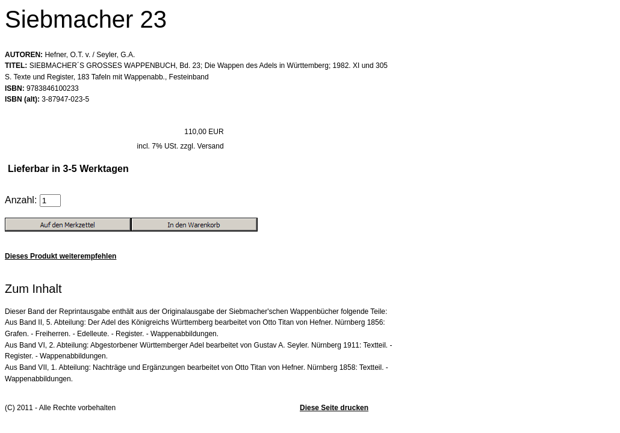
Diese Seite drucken (334, 408)
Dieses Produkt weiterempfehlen (60, 256)
